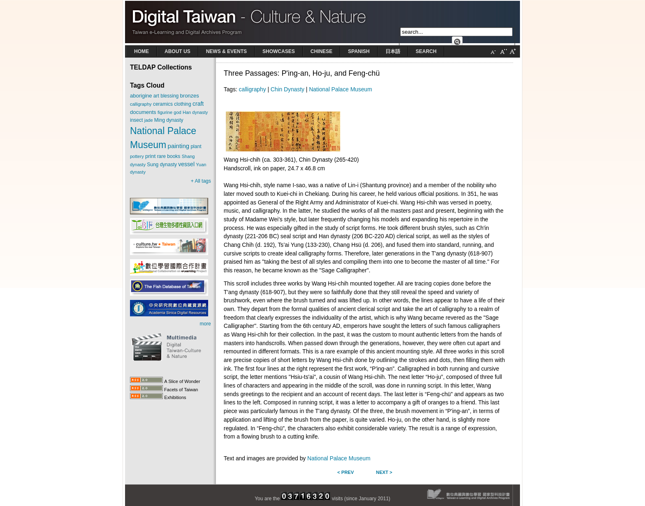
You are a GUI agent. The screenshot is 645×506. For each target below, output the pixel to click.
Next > (384, 472)
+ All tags (201, 181)
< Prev (345, 472)
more (205, 324)
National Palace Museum (340, 89)
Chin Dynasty (287, 89)
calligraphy (252, 89)
